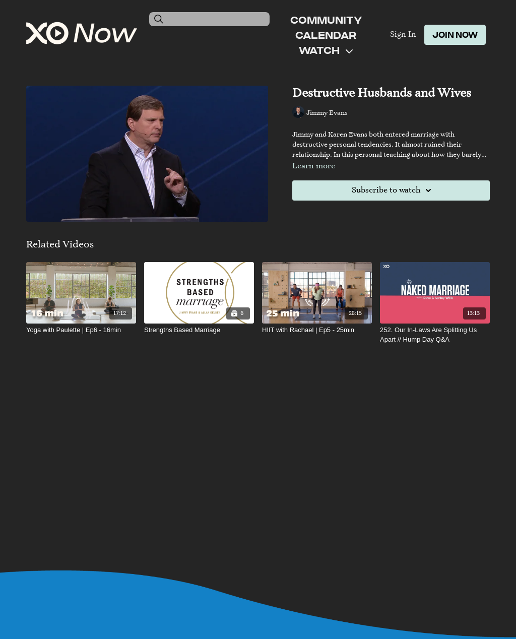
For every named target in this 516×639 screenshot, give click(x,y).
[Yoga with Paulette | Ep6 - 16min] (81, 330)
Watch (326, 50)
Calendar (325, 35)
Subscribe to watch (393, 190)
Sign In (403, 35)
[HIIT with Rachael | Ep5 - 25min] (317, 330)
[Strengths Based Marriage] (199, 330)
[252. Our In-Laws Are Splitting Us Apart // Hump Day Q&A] (435, 335)
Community (326, 20)
